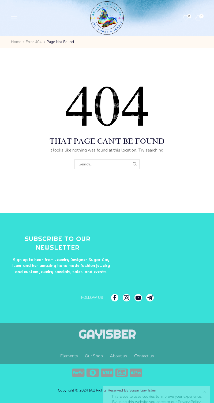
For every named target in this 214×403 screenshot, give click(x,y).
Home (16, 41)
